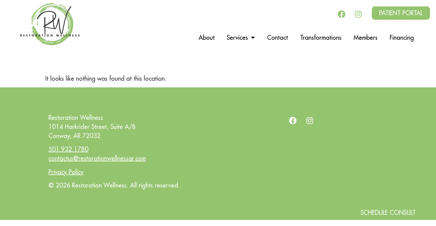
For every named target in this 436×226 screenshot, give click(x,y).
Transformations (321, 37)
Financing (402, 37)
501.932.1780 (68, 149)
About (207, 37)
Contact (277, 37)
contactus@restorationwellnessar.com (97, 158)
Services (241, 38)
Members (366, 37)
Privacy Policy (66, 172)
